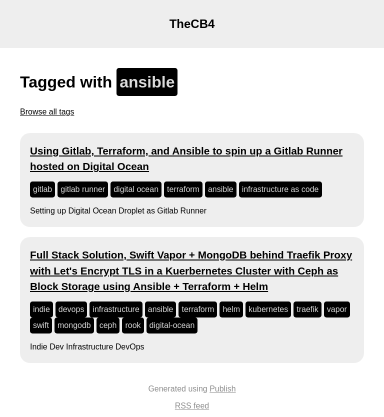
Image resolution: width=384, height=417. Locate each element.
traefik (307, 309)
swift (41, 325)
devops (71, 309)
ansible (221, 189)
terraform (183, 189)
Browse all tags (47, 112)
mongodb (74, 325)
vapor (337, 309)
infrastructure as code (280, 189)
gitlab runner (82, 189)
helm (231, 309)
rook (132, 325)
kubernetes (268, 309)
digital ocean (136, 189)
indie (41, 309)
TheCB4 (192, 23)
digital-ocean (172, 325)
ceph (108, 325)
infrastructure (115, 309)
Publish (223, 388)
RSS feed (192, 406)
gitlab (42, 189)
